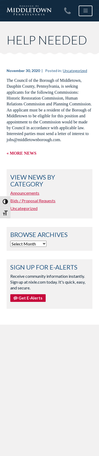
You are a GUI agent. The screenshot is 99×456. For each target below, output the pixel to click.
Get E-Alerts (28, 297)
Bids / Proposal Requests (32, 200)
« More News (21, 153)
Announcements (24, 192)
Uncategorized (75, 70)
